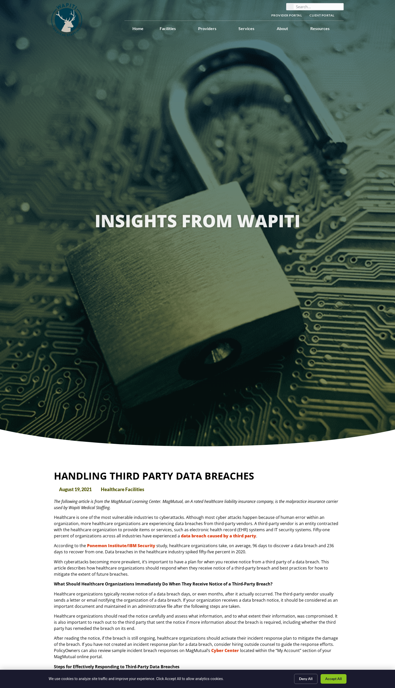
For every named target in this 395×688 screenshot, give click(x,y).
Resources (323, 28)
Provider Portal (286, 15)
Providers (210, 28)
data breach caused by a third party (218, 536)
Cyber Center (225, 650)
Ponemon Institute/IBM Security (121, 545)
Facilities (171, 28)
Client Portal (325, 15)
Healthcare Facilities (122, 489)
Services (249, 28)
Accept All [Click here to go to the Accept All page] (333, 678)
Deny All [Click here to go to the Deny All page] (306, 678)
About (285, 28)
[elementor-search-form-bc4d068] (318, 7)
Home (137, 28)
